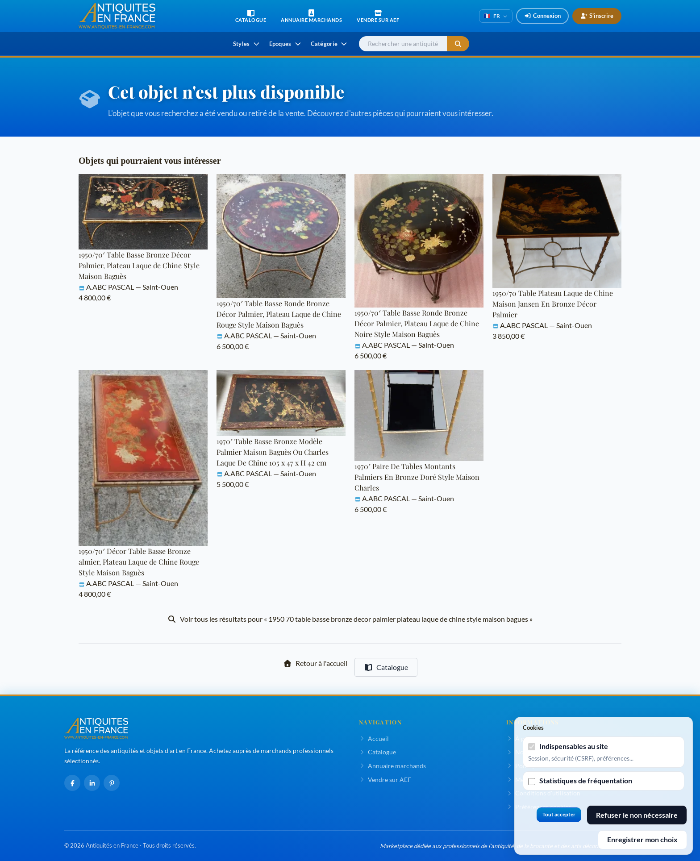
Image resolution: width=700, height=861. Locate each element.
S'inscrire (596, 15)
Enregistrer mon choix (642, 839)
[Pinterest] (112, 783)
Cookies (533, 727)
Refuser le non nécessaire (637, 815)
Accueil (374, 738)
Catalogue (386, 667)
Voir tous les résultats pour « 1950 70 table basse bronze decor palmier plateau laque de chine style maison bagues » (350, 619)
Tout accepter (558, 814)
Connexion (542, 15)
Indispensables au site (573, 746)
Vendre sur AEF (385, 779)
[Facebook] (72, 783)
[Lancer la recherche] (458, 44)
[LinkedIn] (92, 783)
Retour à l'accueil (315, 663)
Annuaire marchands (392, 765)
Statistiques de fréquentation (585, 780)
